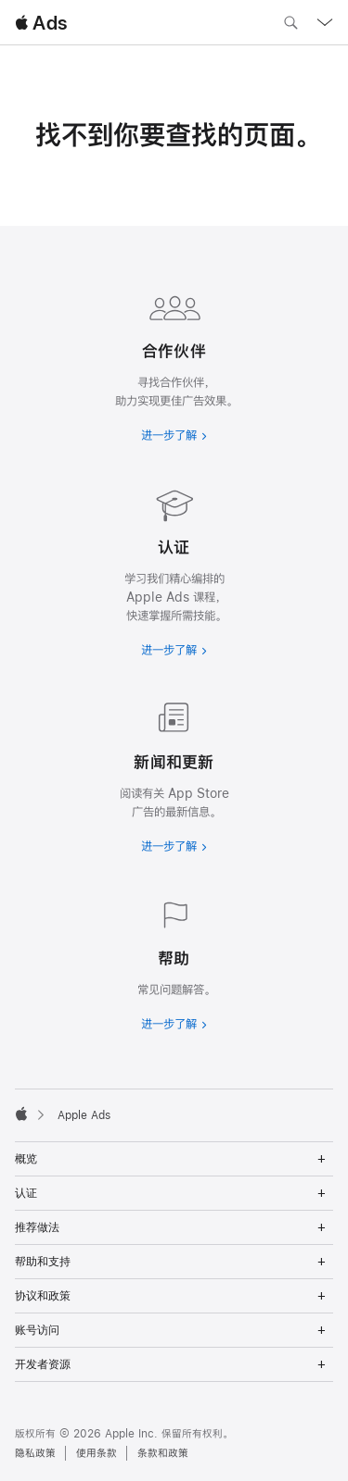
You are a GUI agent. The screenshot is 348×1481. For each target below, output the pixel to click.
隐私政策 (35, 1453)
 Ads (41, 22)
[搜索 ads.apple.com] (290, 25)
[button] (0, 0)
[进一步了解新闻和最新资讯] (174, 773)
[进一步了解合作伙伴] (174, 362)
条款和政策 (162, 1453)
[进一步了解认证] (174, 568)
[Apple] (21, 1113)
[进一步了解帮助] (174, 961)
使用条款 (96, 1453)
